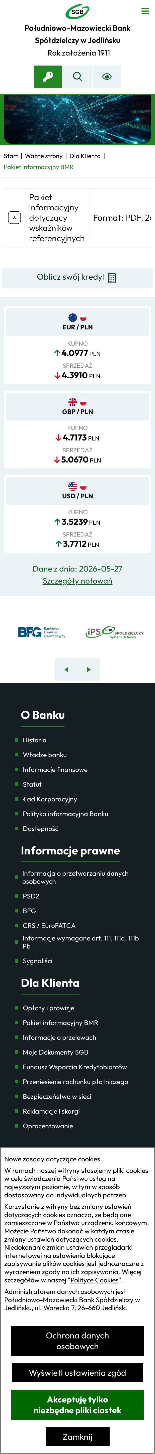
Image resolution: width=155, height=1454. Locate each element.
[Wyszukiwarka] (77, 77)
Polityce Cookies (94, 1280)
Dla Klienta (50, 983)
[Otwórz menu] (145, 10)
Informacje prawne (70, 850)
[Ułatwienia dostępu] (107, 77)
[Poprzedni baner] (66, 669)
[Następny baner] (89, 669)
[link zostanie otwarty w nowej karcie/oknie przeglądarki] (48, 77)
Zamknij (78, 1436)
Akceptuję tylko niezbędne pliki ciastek (78, 1404)
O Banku (43, 715)
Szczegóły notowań (78, 580)
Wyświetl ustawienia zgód (77, 1372)
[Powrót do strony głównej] (11, 156)
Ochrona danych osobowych (77, 1340)
